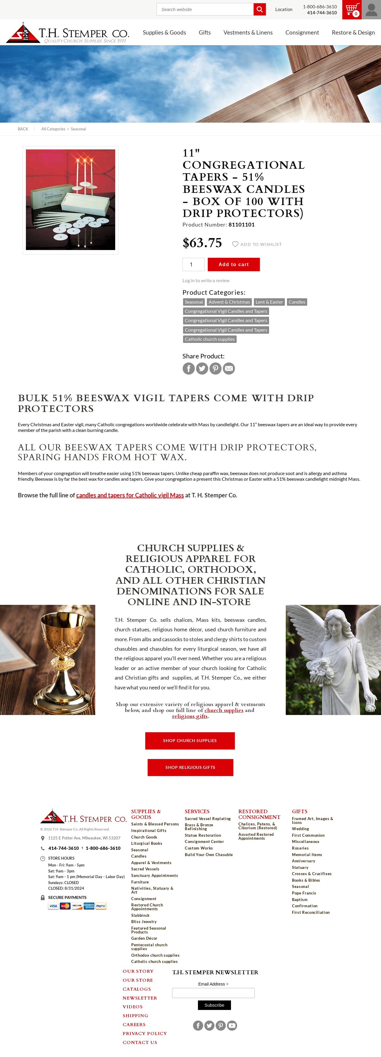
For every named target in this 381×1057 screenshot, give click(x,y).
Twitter (202, 368)
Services (197, 811)
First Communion (308, 835)
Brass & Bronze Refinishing (199, 827)
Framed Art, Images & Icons (312, 820)
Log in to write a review (205, 280)
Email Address (213, 984)
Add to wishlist (257, 244)
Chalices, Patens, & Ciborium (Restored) (257, 826)
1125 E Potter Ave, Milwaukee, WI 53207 (84, 838)
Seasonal (78, 129)
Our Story (138, 971)
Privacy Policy (145, 1033)
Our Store (138, 980)
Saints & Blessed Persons (155, 824)
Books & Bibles (306, 880)
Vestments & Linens (248, 32)
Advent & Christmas (229, 302)
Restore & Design (353, 32)
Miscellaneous (305, 841)
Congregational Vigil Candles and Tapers (226, 311)
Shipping (135, 1015)
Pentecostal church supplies (149, 947)
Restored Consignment (259, 814)
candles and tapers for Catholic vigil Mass (130, 495)
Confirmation (305, 906)
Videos (133, 1006)
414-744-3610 (64, 848)
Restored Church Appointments (147, 907)
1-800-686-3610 (320, 6)
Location (283, 9)
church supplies (223, 710)
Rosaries (300, 848)
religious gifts (189, 716)
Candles (297, 302)
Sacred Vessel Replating (208, 818)
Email (229, 368)
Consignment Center (204, 841)
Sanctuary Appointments (154, 875)
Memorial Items (307, 855)
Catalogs (137, 989)
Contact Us (140, 1042)
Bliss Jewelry (144, 921)
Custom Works (199, 848)
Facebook (188, 368)
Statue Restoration (203, 835)
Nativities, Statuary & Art (152, 890)
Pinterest (215, 368)
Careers (134, 1024)
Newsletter (140, 997)
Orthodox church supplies (155, 955)
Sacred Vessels (145, 869)
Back (23, 129)
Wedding (300, 829)
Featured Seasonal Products (148, 930)
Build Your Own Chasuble (209, 855)
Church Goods (144, 837)
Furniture (140, 882)
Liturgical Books (146, 843)
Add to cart (233, 264)
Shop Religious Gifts (190, 767)
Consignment (302, 32)
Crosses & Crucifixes (312, 874)
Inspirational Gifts (148, 830)
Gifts (205, 32)
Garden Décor (144, 938)
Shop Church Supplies (190, 740)
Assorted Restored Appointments (256, 836)
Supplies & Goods (164, 32)
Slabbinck (140, 915)
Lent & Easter (269, 302)
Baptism (300, 899)
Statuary (300, 867)
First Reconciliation (311, 912)
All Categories (53, 129)
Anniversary (303, 861)
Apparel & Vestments (151, 863)
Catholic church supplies (210, 339)
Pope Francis (304, 893)
